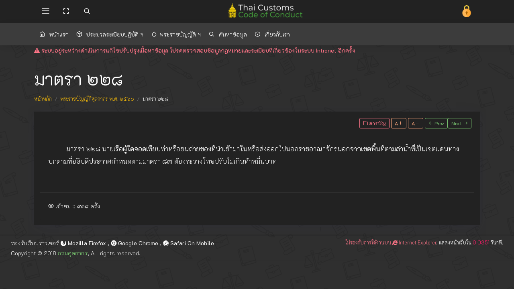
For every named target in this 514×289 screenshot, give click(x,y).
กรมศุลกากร (73, 253)
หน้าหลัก (43, 99)
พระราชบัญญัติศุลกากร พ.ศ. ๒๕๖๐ (97, 99)
